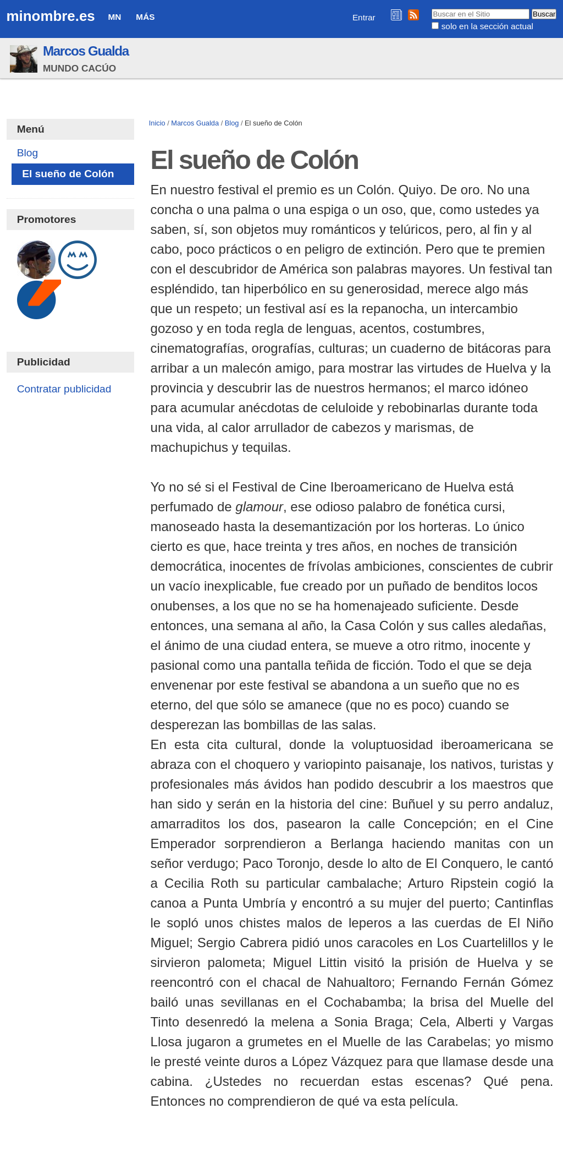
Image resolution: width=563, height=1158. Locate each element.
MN (115, 16)
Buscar (431, 8)
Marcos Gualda (86, 50)
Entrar (364, 17)
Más (145, 16)
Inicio (157, 123)
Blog (232, 123)
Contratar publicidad (64, 389)
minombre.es (51, 16)
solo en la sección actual (487, 26)
